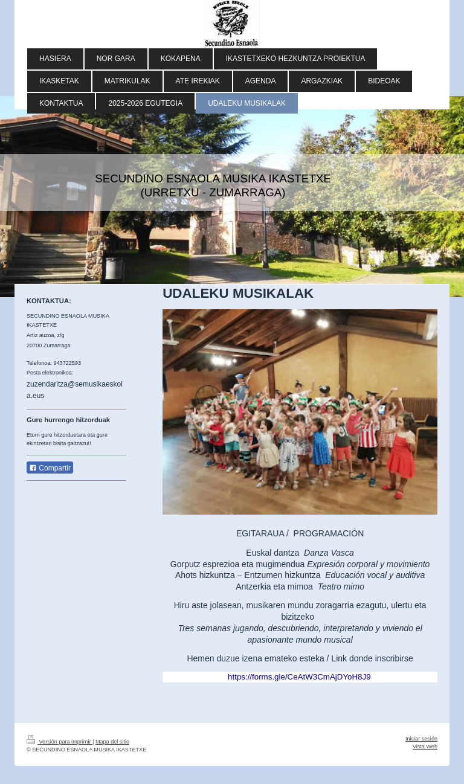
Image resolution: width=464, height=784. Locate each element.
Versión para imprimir (59, 742)
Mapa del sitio (112, 742)
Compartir (50, 468)
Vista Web (425, 747)
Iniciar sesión (421, 739)
